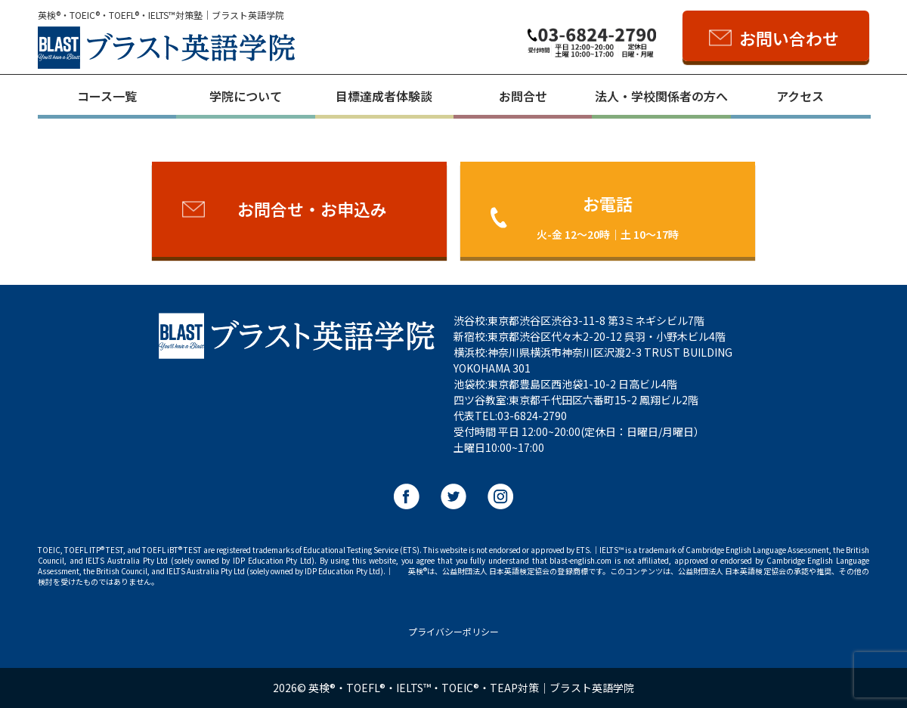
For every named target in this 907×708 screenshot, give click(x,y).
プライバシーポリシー (453, 631)
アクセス (800, 96)
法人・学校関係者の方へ (661, 96)
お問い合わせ (789, 38)
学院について (245, 96)
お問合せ (523, 96)
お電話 (608, 216)
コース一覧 (107, 96)
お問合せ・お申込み (312, 208)
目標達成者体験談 (384, 96)
